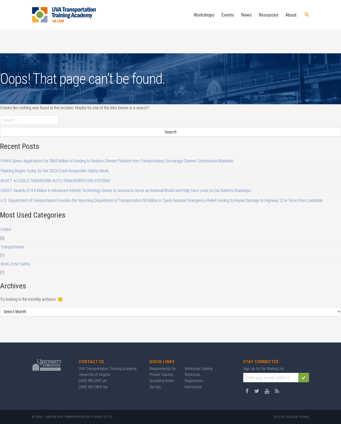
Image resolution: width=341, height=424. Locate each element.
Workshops (204, 15)
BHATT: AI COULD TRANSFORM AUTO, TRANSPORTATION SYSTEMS (56, 180)
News (246, 15)
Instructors (193, 387)
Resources (268, 15)
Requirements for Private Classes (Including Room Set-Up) (162, 377)
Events (227, 15)
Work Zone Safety (15, 263)
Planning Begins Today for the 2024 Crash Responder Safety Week (55, 170)
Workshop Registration (194, 377)
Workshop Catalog (198, 368)
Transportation (12, 246)
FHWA (6, 229)
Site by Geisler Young (291, 417)
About (291, 15)
